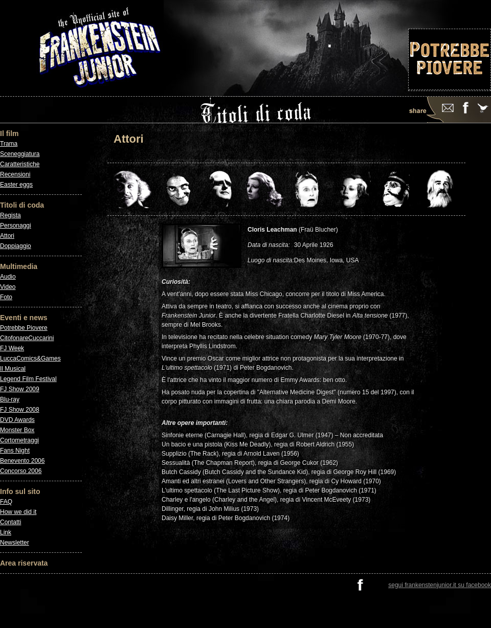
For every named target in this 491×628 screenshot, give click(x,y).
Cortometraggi (19, 440)
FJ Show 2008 (19, 409)
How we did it (18, 511)
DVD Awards (17, 419)
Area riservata (24, 563)
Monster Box (17, 430)
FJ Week (12, 348)
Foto (6, 297)
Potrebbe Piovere (24, 327)
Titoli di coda (22, 205)
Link (5, 532)
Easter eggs (16, 184)
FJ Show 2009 (19, 389)
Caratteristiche (19, 164)
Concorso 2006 (20, 471)
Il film (9, 133)
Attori (7, 235)
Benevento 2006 (22, 460)
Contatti (10, 522)
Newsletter (14, 542)
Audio (8, 276)
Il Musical (13, 368)
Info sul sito (20, 491)
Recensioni (15, 174)
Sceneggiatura (19, 154)
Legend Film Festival (28, 379)
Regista (10, 215)
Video (7, 286)
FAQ (6, 501)
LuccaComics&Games (30, 358)
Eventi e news (24, 317)
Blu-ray (9, 399)
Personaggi (15, 225)
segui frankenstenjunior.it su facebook (439, 585)
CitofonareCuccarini (27, 338)
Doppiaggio (15, 246)
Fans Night (15, 450)
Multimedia (18, 266)
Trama (8, 143)
